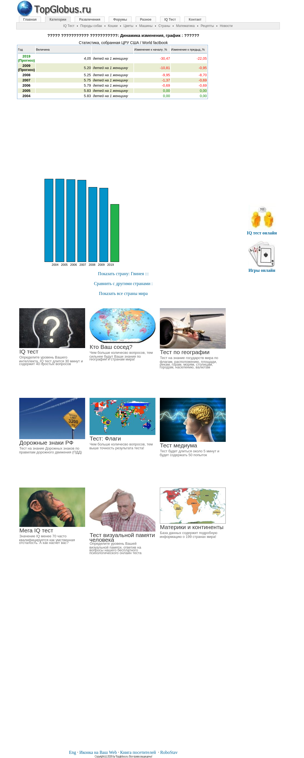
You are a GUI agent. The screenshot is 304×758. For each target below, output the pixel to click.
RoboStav (169, 752)
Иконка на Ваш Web (98, 752)
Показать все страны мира (123, 293)
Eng (72, 752)
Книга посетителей (138, 752)
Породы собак (91, 26)
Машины (145, 26)
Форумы (120, 19)
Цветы (128, 26)
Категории (57, 19)
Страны (164, 26)
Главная (30, 19)
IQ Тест (170, 19)
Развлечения (89, 19)
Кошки (113, 26)
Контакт (195, 19)
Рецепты (207, 26)
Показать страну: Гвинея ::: (123, 273)
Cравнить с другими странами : (123, 283)
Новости (226, 26)
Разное (146, 19)
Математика (185, 26)
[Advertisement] (123, 138)
